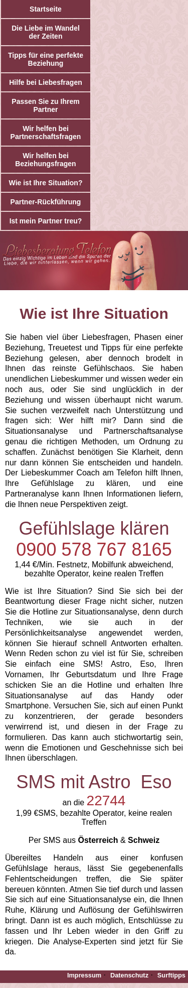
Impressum (84, 975)
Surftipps (171, 975)
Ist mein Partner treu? (46, 221)
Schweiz (143, 840)
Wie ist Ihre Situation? (46, 183)
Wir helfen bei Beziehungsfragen (45, 160)
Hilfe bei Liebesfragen (45, 82)
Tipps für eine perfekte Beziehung (45, 59)
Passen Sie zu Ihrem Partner (45, 105)
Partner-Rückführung (46, 202)
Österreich (98, 840)
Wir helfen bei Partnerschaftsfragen (46, 133)
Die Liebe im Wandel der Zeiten (46, 32)
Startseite (46, 9)
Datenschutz (129, 975)
